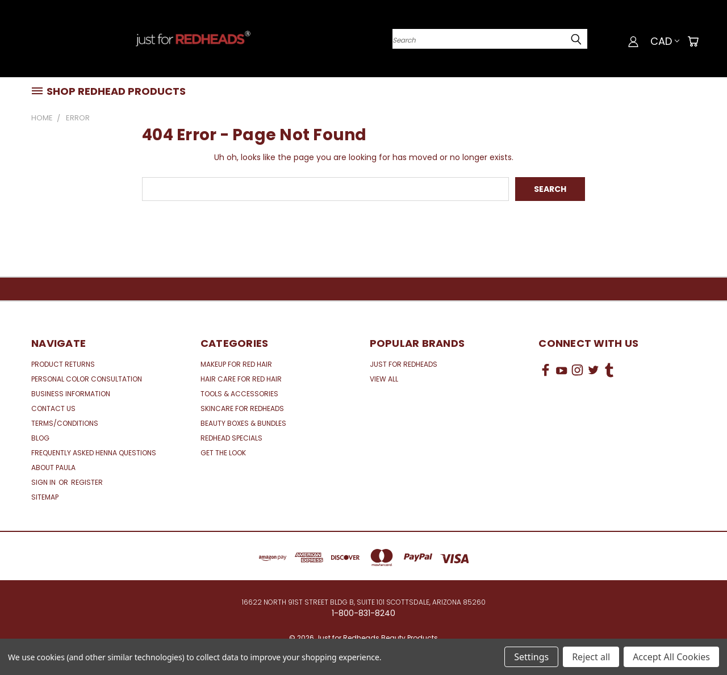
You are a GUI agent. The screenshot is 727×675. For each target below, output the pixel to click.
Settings (531, 657)
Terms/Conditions (64, 423)
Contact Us (53, 408)
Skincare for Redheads (242, 408)
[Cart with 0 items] (693, 41)
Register (87, 482)
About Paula (53, 467)
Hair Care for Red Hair (241, 379)
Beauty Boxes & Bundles (243, 423)
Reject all (591, 657)
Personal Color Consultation (86, 379)
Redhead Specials (231, 438)
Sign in (44, 482)
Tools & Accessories (239, 394)
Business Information (70, 394)
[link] (617, 412)
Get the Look (223, 453)
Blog (40, 438)
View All (384, 379)
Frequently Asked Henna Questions (93, 453)
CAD (664, 41)
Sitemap (45, 497)
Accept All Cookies (671, 657)
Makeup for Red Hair (236, 364)
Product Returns (63, 364)
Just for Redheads (403, 364)
